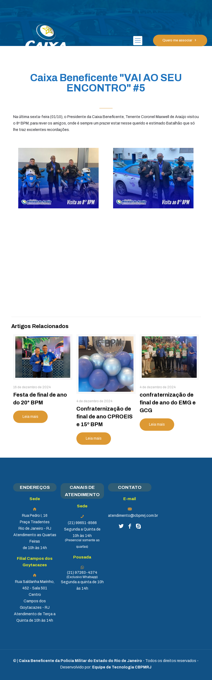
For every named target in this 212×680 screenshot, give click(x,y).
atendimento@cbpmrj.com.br (133, 516)
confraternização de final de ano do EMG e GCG (168, 402)
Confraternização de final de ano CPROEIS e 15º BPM (104, 416)
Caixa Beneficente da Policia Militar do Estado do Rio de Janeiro (80, 661)
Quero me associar (180, 40)
